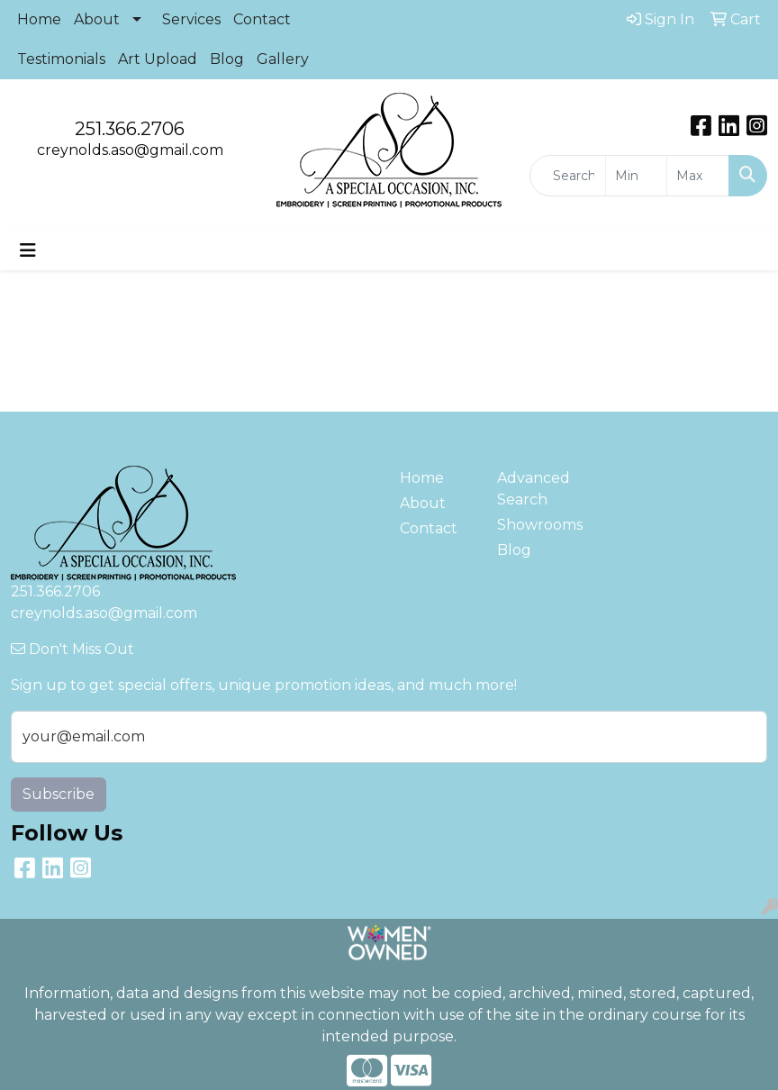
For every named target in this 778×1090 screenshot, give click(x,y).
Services (191, 19)
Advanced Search (533, 488)
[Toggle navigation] (28, 250)
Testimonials (61, 59)
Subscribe (59, 794)
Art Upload (157, 59)
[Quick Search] (567, 175)
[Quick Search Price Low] (636, 175)
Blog (227, 59)
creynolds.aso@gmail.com (130, 150)
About (97, 19)
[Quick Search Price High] (697, 175)
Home (39, 19)
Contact (262, 19)
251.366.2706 (130, 129)
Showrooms (535, 524)
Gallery (283, 59)
